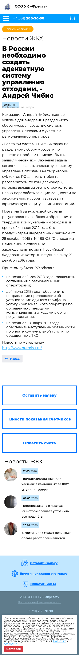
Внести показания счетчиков (44, 573)
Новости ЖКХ (23, 461)
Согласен (13, 649)
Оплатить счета (43, 584)
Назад (15, 359)
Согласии (10, 643)
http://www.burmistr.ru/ (22, 348)
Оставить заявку (44, 563)
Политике (59, 641)
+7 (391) (28, 18)
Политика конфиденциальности (39, 602)
